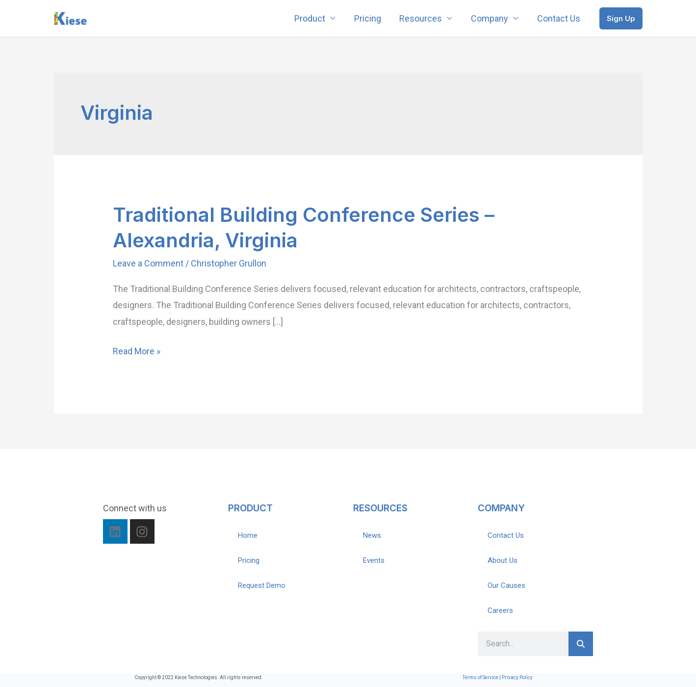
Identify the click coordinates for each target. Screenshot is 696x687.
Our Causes (506, 585)
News (372, 535)
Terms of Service (480, 677)
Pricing (370, 18)
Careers (500, 610)
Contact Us (559, 18)
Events (374, 560)
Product (313, 18)
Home (248, 535)
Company (491, 18)
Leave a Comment (148, 263)
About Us (502, 560)
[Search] (580, 644)
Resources (423, 18)
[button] (621, 18)
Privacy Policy (517, 677)
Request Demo (261, 585)
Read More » (136, 349)
